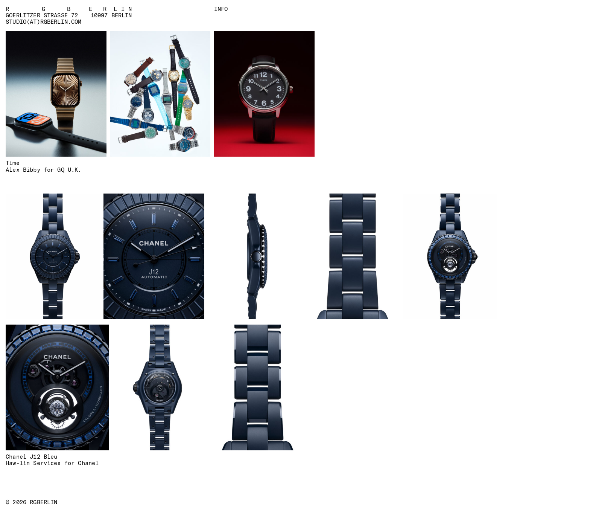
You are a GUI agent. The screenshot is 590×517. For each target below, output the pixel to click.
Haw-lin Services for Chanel (52, 463)
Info (221, 8)
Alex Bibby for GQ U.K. (43, 169)
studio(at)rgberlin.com (43, 22)
